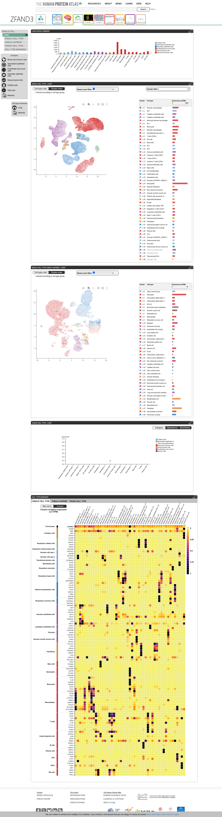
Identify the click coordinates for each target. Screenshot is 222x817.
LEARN (129, 3)
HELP (148, 3)
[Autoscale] (107, 104)
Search (143, 9)
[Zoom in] (98, 104)
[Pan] (93, 104)
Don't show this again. (170, 814)
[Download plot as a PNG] (83, 104)
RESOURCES (94, 3)
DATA (138, 3)
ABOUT (108, 3)
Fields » (153, 9)
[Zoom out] (102, 104)
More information (154, 814)
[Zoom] (89, 104)
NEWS (119, 3)
